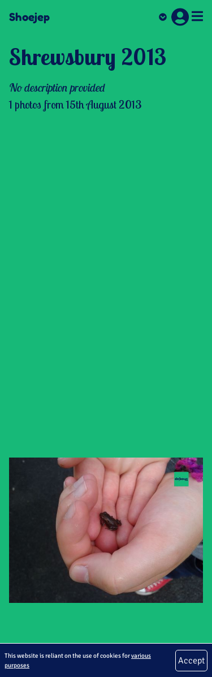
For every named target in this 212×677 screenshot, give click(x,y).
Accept (191, 660)
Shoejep (29, 17)
